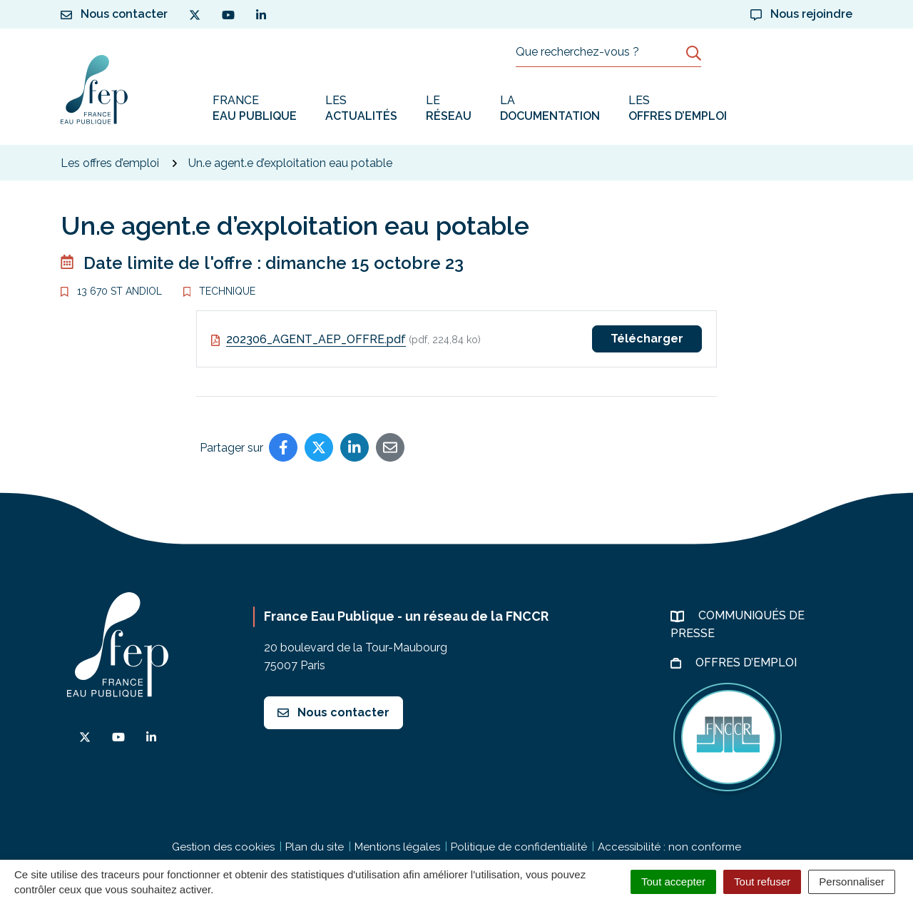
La (550, 108)
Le (448, 108)
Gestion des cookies (223, 846)
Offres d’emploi (747, 662)
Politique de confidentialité (519, 846)
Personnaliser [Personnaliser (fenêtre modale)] (851, 881)
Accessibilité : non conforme (669, 846)
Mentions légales (397, 846)
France (255, 108)
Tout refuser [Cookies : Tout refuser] (762, 881)
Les (361, 108)
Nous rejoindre (801, 14)
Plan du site (314, 846)
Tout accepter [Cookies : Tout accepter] (673, 881)
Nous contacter (333, 712)
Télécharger (647, 338)
